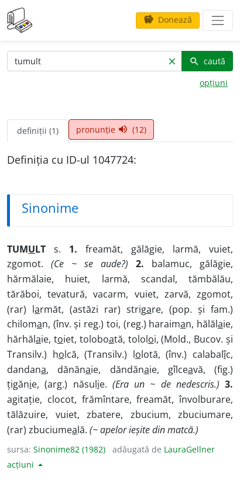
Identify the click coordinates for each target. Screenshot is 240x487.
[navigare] (218, 20)
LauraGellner (189, 449)
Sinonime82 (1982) (69, 449)
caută (207, 61)
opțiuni (214, 82)
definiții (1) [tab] (38, 130)
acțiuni (21, 464)
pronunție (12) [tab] (111, 129)
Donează (167, 19)
